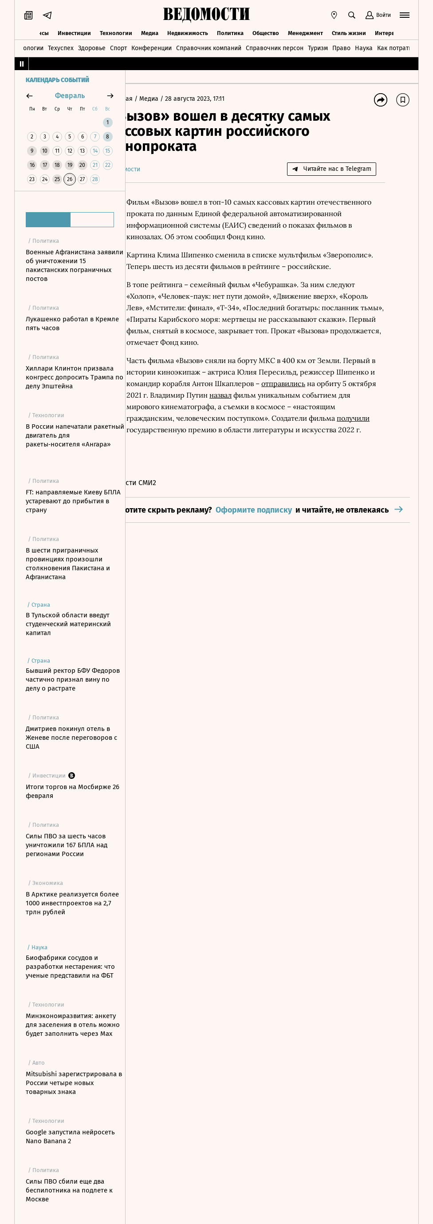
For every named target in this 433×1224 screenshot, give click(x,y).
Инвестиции (74, 32)
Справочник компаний (208, 47)
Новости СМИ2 (158, 529)
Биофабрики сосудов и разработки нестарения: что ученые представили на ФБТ (70, 966)
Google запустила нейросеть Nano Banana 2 (70, 1136)
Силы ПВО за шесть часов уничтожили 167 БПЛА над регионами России (66, 845)
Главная (147, 99)
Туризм (318, 47)
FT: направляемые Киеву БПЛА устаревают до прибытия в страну (73, 501)
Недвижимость (187, 32)
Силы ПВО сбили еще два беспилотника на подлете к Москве (69, 1190)
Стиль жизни (349, 32)
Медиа (149, 32)
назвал (186, 429)
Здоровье (92, 47)
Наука (364, 47)
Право (341, 47)
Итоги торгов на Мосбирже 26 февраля (72, 791)
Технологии (116, 32)
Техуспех (61, 47)
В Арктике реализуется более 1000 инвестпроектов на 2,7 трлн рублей (72, 903)
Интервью (388, 32)
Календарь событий (57, 80)
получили (329, 452)
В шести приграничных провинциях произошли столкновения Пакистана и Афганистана (68, 563)
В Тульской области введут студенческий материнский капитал (68, 624)
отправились (174, 418)
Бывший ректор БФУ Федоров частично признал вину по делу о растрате (73, 679)
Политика (230, 32)
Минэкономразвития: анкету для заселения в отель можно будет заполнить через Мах (73, 1025)
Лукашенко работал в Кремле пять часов (72, 323)
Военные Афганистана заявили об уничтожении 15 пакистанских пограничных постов (74, 265)
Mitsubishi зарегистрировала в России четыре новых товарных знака (74, 1083)
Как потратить (397, 47)
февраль (70, 95)
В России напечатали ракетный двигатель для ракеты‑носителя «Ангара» (75, 435)
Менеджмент (305, 32)
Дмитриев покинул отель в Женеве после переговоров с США (71, 737)
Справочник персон (274, 47)
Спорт (118, 47)
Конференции (151, 47)
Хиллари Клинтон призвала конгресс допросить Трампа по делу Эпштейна (74, 377)
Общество (265, 32)
